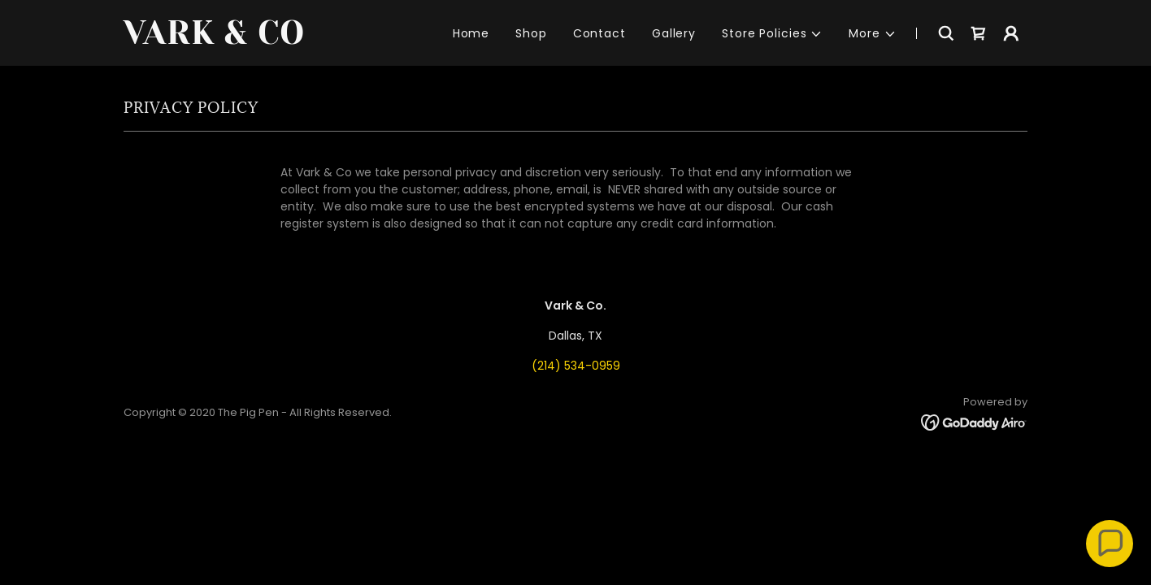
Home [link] (471, 33)
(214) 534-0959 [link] (576, 366)
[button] (772, 33)
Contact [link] (599, 33)
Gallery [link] (674, 33)
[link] (282, 40)
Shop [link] (531, 33)
